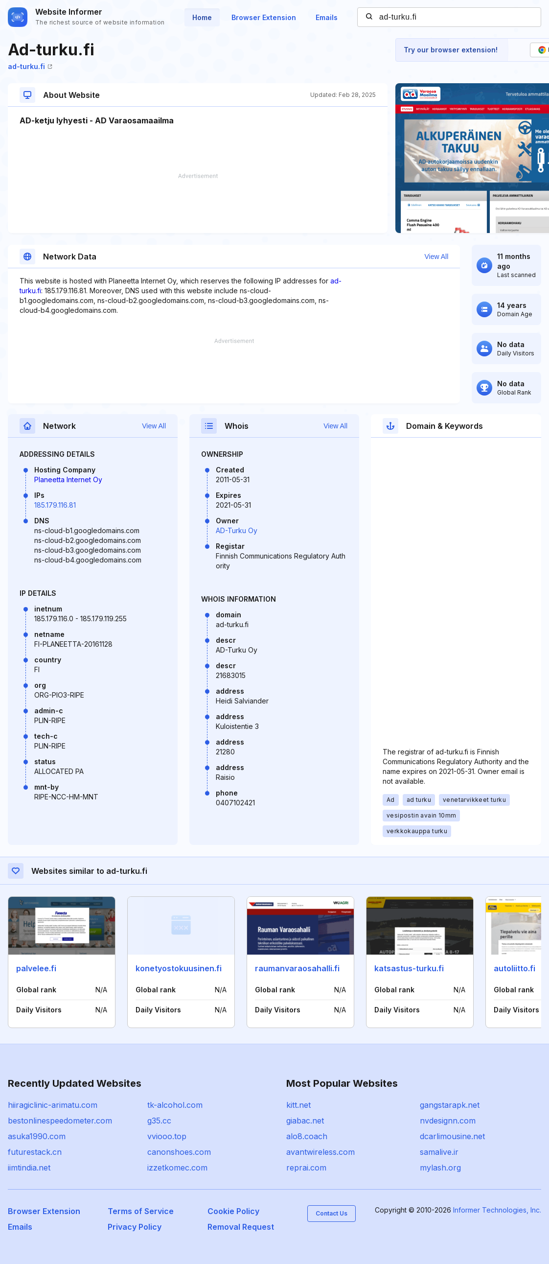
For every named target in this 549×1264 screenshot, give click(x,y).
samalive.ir (439, 1152)
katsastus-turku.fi (409, 968)
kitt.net (298, 1105)
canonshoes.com (179, 1152)
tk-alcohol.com (175, 1105)
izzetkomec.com (177, 1167)
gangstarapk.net (450, 1105)
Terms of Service (141, 1211)
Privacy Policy (134, 1227)
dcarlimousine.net (452, 1136)
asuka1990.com (37, 1136)
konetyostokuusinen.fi (179, 968)
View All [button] (437, 256)
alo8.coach (306, 1136)
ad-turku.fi (30, 66)
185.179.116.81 (55, 505)
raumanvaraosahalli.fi (297, 968)
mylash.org (440, 1167)
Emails (327, 17)
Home (202, 17)
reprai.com (306, 1167)
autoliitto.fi (514, 968)
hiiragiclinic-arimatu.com (52, 1105)
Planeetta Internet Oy (68, 479)
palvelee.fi (36, 968)
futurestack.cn (35, 1152)
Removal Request (240, 1227)
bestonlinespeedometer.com (60, 1120)
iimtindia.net (29, 1167)
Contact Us (331, 1213)
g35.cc (159, 1120)
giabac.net (305, 1120)
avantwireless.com (320, 1152)
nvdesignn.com (448, 1120)
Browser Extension (263, 17)
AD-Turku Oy (236, 530)
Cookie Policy (233, 1211)
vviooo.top (166, 1136)
